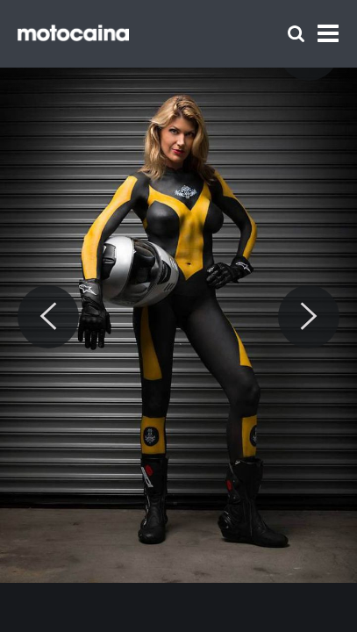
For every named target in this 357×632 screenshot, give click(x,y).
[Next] (308, 316)
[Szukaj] (296, 33)
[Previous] (48, 316)
